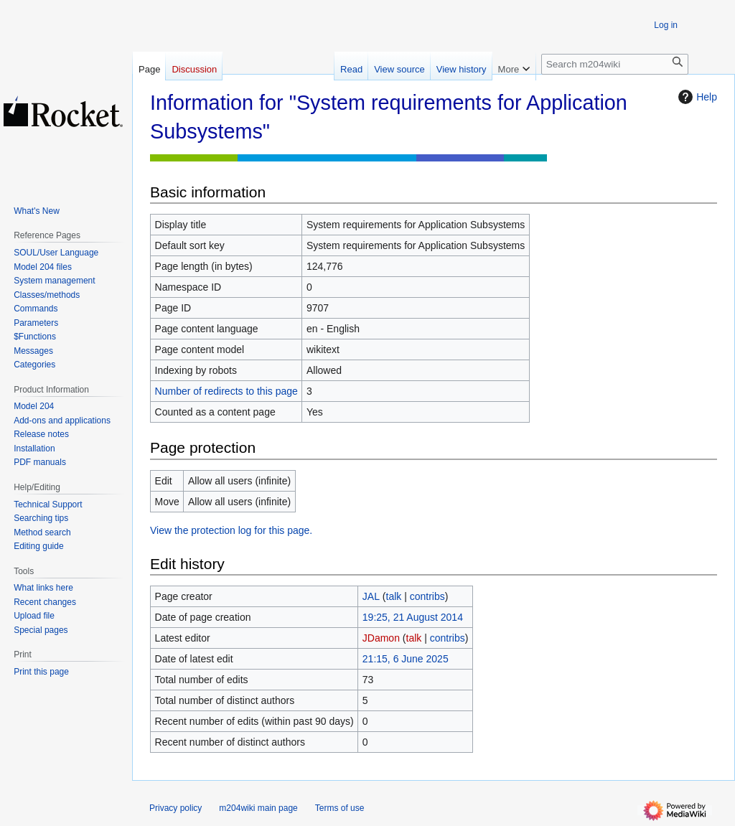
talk (394, 596)
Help (696, 97)
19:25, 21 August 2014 (412, 617)
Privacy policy (175, 808)
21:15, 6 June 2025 (405, 659)
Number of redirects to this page (226, 391)
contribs (427, 596)
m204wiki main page (258, 808)
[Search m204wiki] (614, 64)
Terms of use (340, 808)
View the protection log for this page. (231, 530)
